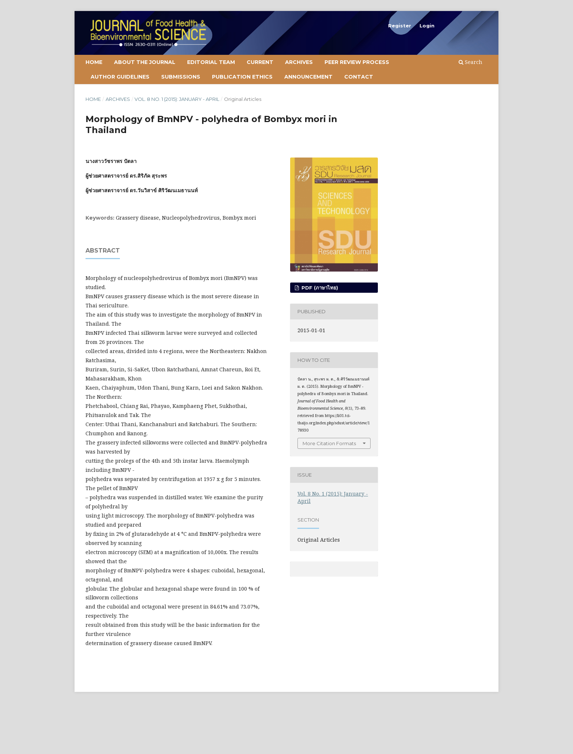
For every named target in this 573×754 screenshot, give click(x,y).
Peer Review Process (357, 62)
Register (399, 26)
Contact (358, 76)
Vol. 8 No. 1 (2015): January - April (176, 99)
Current (260, 62)
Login (427, 26)
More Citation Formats (329, 443)
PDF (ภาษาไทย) (319, 288)
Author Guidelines (120, 76)
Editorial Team (211, 62)
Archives (299, 62)
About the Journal (144, 62)
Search (470, 61)
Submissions (180, 76)
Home (94, 62)
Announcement (308, 76)
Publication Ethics (242, 76)
